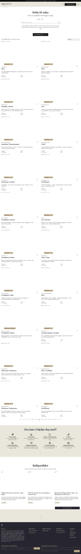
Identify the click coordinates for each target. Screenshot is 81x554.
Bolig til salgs (6, 7)
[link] (62, 4)
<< (20, 419)
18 (50, 419)
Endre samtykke (73, 537)
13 (39, 419)
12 (36, 419)
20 (55, 419)
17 (48, 419)
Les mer (56, 550)
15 (43, 419)
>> (60, 419)
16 (46, 419)
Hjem (2, 7)
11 (34, 419)
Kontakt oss (45, 0)
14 (41, 419)
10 (32, 419)
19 (52, 419)
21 (57, 419)
